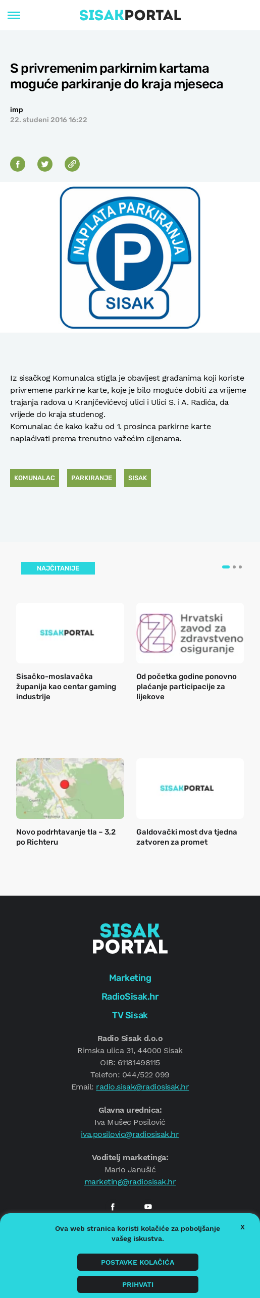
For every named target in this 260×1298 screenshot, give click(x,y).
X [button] (242, 1227)
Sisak (137, 478)
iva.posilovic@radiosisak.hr (130, 1134)
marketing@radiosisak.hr (130, 1181)
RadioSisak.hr (130, 996)
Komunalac (34, 478)
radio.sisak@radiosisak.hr (142, 1087)
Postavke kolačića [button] (137, 1262)
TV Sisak (129, 1015)
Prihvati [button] (137, 1284)
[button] (226, 566)
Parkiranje (91, 478)
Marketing (130, 977)
